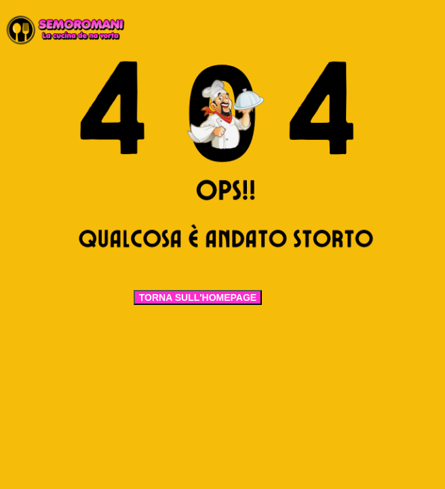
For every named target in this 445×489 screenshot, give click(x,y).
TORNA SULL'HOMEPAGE (197, 297)
